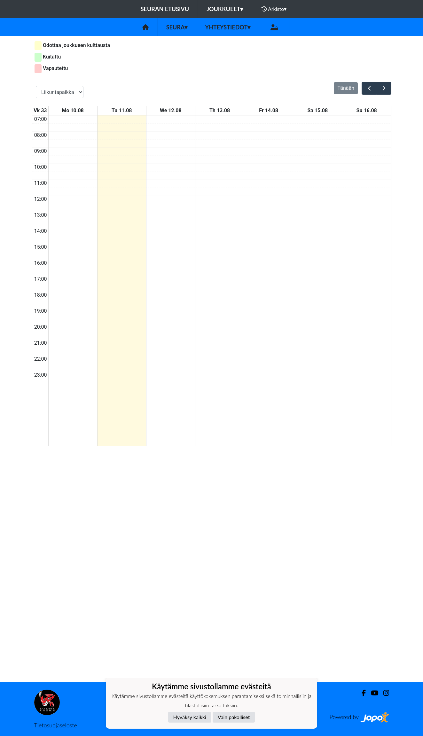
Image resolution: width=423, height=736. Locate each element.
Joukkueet (225, 8)
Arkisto (274, 9)
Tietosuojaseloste (55, 725)
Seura (177, 27)
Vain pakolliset (234, 717)
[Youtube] (372, 693)
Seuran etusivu (165, 8)
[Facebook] (361, 693)
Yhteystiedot (227, 27)
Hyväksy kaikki (189, 717)
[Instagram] (383, 693)
